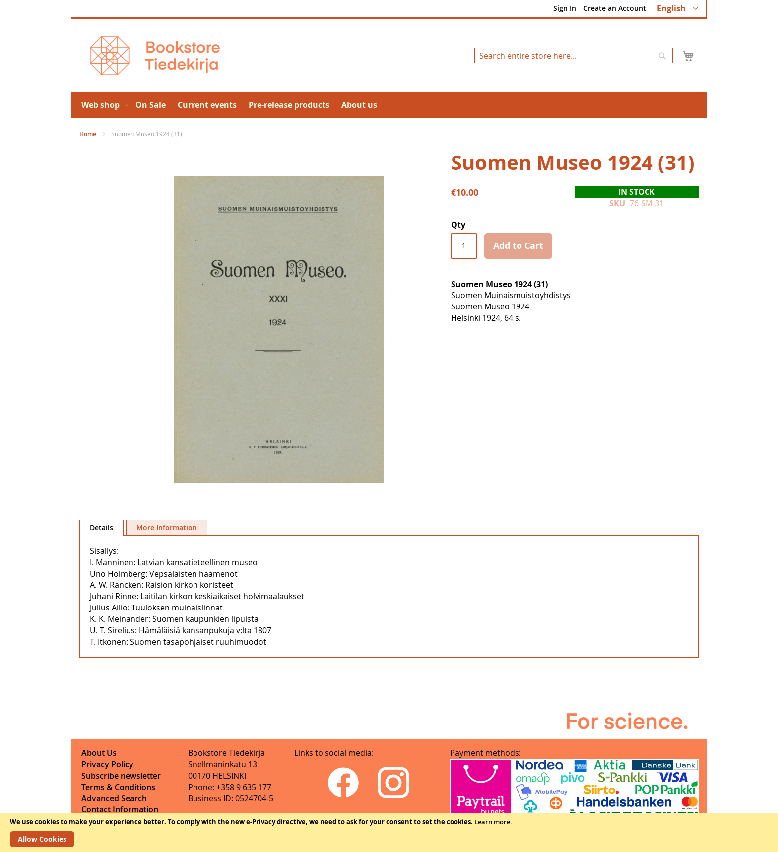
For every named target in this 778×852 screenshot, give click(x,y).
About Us (99, 752)
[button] (680, 8)
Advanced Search (114, 798)
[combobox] (573, 55)
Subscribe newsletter (121, 775)
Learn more (492, 821)
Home (87, 134)
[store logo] (155, 55)
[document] (389, 832)
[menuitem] (102, 105)
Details (101, 527)
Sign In (564, 8)
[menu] (389, 105)
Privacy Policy (107, 764)
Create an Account (615, 8)
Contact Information (119, 809)
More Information (166, 527)
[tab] (101, 528)
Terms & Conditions (118, 787)
